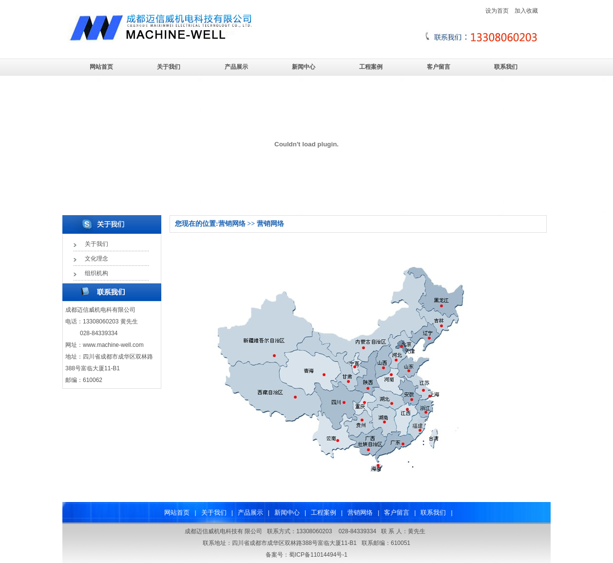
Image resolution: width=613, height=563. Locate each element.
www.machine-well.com (113, 345)
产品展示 (236, 66)
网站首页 (101, 66)
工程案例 (371, 66)
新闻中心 (303, 66)
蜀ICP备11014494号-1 (318, 554)
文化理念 (96, 258)
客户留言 (438, 66)
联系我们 (505, 66)
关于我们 (168, 66)
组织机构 (96, 273)
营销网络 (360, 512)
